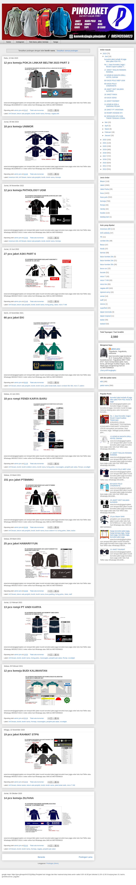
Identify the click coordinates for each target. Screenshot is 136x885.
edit (101, 381)
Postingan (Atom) (52, 863)
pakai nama (104, 385)
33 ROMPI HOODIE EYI (113, 113)
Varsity (102, 209)
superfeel (103, 308)
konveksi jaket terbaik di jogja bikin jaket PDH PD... (115, 60)
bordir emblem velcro (29, 467)
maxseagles (60, 467)
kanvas (102, 253)
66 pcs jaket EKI (14, 317)
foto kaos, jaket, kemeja (38, 42)
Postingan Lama (85, 857)
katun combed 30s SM (65, 386)
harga (55, 42)
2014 (105, 166)
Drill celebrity (105, 233)
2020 (105, 146)
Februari (108, 132)
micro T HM (63, 305)
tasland (103, 324)
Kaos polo (104, 197)
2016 (105, 159)
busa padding (50, 594)
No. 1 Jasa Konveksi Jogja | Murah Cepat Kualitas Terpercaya (120, 418)
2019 (105, 149)
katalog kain (104, 217)
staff (70, 594)
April (107, 126)
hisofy (102, 249)
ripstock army (105, 292)
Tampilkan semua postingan (67, 51)
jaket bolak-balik (50, 386)
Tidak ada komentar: (37, 110)
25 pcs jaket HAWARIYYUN (21, 543)
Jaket (56, 305)
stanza (102, 304)
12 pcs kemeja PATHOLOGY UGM (25, 190)
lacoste (102, 272)
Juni (106, 56)
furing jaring (49, 305)
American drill (13, 177)
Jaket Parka (104, 189)
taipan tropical (105, 316)
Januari (108, 135)
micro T (76, 386)
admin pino (115, 349)
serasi (102, 296)
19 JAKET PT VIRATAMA (113, 110)
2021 (105, 143)
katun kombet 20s (106, 257)
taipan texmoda (106, 312)
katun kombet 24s (106, 260)
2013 (105, 169)
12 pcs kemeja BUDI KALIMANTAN (25, 670)
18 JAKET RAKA (110, 94)
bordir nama (40, 113)
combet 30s (104, 241)
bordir (33, 113)
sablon (82, 386)
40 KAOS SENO (110, 98)
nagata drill (55, 113)
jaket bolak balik (60, 785)
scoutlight (87, 467)
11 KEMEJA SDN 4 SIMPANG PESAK (112, 105)
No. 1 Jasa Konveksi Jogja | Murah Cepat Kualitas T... (114, 66)
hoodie (102, 213)
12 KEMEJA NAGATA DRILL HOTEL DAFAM (115, 76)
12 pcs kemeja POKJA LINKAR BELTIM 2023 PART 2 (36, 62)
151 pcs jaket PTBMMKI (18, 479)
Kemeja (47, 113)
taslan (73, 530)
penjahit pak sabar (71, 467)
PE (101, 237)
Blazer (102, 181)
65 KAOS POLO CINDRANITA (110, 85)
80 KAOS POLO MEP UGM (114, 80)
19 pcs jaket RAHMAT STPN (21, 734)
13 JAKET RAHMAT (111, 101)
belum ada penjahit (23, 113)
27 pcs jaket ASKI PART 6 (20, 253)
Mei (106, 122)
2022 (105, 140)
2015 (105, 163)
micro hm (103, 284)
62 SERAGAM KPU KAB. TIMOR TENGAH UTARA (114, 117)
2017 (105, 156)
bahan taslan (21, 785)
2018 (105, 153)
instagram (20, 42)
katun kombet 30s (106, 264)
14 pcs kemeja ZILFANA (19, 798)
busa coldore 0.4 (51, 530)
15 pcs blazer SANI (117, 517)
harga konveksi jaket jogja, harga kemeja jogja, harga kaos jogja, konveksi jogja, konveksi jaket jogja (120, 534)
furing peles (50, 467)
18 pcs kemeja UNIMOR (18, 126)
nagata (39, 849)
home (8, 42)
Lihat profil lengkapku (108, 370)
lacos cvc (103, 268)
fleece (102, 245)
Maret (107, 129)
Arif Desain (12, 113)
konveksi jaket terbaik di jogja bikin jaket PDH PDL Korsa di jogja (121, 400)
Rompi (80, 467)
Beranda (41, 857)
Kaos (102, 193)
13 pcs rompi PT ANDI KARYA (22, 607)
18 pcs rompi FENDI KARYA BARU (25, 398)
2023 (105, 53)
